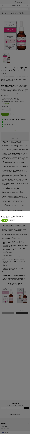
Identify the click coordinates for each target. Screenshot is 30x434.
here (12, 217)
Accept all (4, 220)
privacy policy (24, 216)
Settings (11, 220)
